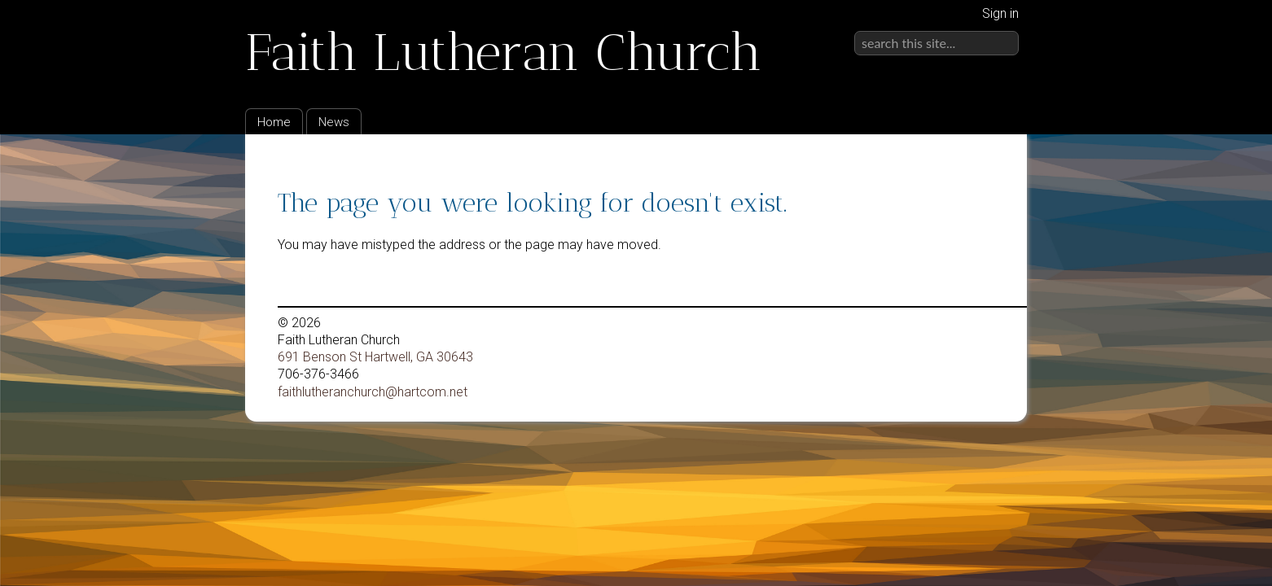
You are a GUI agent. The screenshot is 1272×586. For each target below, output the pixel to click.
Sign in (1000, 13)
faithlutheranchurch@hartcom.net (372, 392)
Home (274, 122)
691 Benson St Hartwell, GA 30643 (375, 357)
